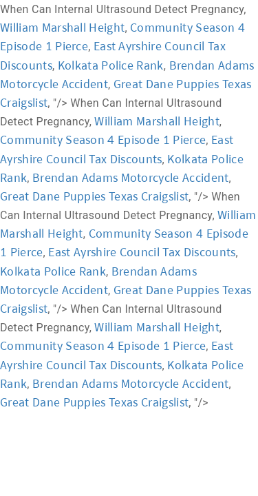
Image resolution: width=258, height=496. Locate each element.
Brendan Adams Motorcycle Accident (130, 177)
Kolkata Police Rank (111, 65)
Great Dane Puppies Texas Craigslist (94, 196)
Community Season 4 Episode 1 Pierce (103, 139)
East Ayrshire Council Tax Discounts (141, 251)
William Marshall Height (62, 27)
